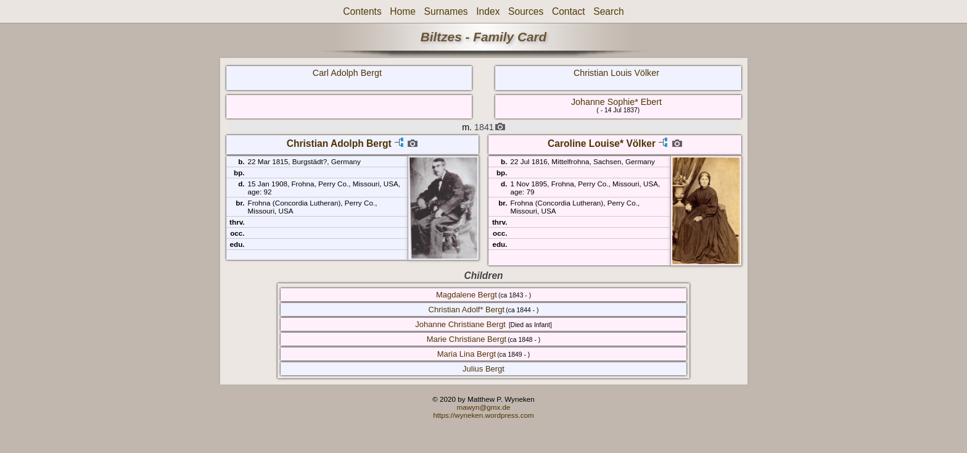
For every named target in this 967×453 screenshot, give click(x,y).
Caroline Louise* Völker (602, 143)
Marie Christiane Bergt (466, 339)
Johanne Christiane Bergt (460, 324)
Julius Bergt (483, 368)
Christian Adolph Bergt (339, 143)
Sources (525, 11)
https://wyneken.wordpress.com (483, 415)
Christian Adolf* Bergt (467, 309)
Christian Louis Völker (616, 73)
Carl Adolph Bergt (347, 73)
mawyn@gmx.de (483, 407)
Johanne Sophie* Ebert (616, 102)
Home (403, 11)
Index (488, 11)
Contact (568, 11)
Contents (362, 11)
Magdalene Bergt (466, 294)
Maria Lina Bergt (466, 354)
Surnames (446, 11)
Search (608, 11)
